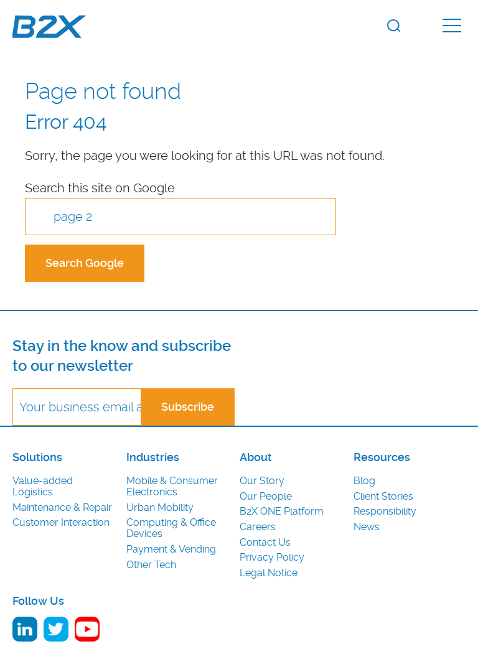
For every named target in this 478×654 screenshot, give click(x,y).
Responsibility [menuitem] (385, 511)
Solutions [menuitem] (37, 457)
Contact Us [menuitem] (265, 542)
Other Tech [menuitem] (151, 565)
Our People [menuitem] (266, 496)
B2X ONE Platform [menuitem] (282, 511)
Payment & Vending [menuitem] (171, 549)
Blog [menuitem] (364, 481)
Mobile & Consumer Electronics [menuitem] (172, 486)
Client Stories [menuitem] (383, 496)
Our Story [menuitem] (262, 481)
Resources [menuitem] (382, 457)
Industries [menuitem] (152, 457)
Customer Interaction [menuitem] (61, 522)
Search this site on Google (100, 187)
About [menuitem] (256, 457)
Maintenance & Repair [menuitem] (62, 507)
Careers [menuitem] (258, 527)
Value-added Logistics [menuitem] (42, 486)
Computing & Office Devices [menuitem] (171, 528)
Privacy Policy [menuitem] (272, 557)
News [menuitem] (367, 527)
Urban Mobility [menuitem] (160, 507)
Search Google (84, 262)
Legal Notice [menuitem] (269, 573)
